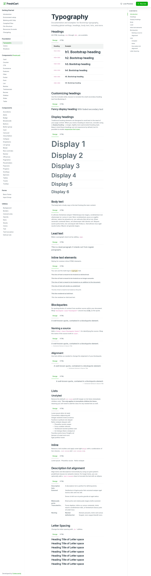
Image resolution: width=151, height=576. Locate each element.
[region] (12, 288)
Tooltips (6, 184)
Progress (6, 169)
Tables (5, 178)
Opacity (5, 217)
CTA (4, 65)
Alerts (5, 115)
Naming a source (137, 33)
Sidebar (5, 95)
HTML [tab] (62, 40)
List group (6, 145)
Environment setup (9, 17)
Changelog (7, 32)
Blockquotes (134, 30)
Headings (133, 17)
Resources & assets (10, 29)
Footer (5, 77)
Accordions (7, 112)
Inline (133, 43)
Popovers (6, 166)
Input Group (7, 197)
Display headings (135, 19)
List (4, 83)
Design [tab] (55, 40)
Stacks (5, 223)
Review (5, 92)
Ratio (5, 220)
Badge (5, 118)
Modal (5, 148)
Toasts (5, 181)
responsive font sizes (72, 129)
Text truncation (8, 232)
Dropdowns (7, 142)
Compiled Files (8, 23)
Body (131, 22)
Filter (5, 74)
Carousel (6, 133)
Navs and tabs (8, 151)
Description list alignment (136, 47)
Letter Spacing (134, 51)
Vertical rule (7, 235)
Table (5, 101)
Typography (7, 43)
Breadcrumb (7, 121)
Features (6, 71)
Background (7, 208)
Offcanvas (6, 157)
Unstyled (134, 41)
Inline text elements (136, 27)
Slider (5, 98)
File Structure (7, 26)
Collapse (6, 139)
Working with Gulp (9, 20)
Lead (131, 25)
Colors (5, 46)
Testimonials (7, 89)
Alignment (135, 35)
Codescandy (16, 573)
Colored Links (8, 214)
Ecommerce (7, 68)
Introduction (7, 14)
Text (4, 229)
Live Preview (127, 4)
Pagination (7, 160)
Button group (7, 127)
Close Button (7, 136)
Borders (5, 211)
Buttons (5, 124)
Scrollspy (6, 172)
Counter (6, 62)
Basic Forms (7, 194)
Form (4, 80)
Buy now (142, 4)
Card (4, 59)
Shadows (6, 49)
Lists (131, 38)
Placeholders (7, 163)
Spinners (6, 175)
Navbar (5, 86)
